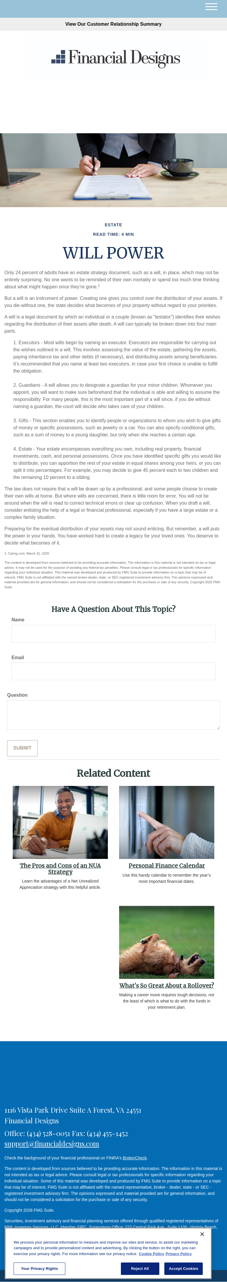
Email (18, 657)
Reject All (140, 1268)
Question (17, 695)
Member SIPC (74, 1227)
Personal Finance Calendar (167, 865)
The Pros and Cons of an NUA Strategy (60, 868)
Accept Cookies (183, 1268)
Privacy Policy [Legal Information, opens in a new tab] (179, 1254)
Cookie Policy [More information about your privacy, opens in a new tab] (151, 1254)
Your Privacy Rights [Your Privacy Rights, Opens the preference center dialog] (39, 1268)
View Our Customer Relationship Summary (113, 24)
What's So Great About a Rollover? (166, 985)
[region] (108, 1253)
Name (18, 619)
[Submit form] (22, 748)
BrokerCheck (135, 1158)
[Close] (202, 1234)
